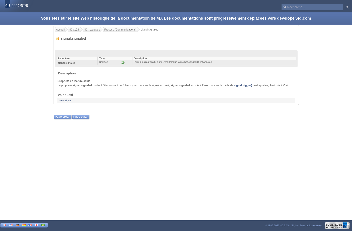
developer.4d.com (294, 18)
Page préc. (62, 116)
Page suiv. (80, 116)
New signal (66, 100)
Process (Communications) (120, 29)
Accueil (60, 29)
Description (67, 73)
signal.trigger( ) (243, 85)
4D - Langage (92, 29)
